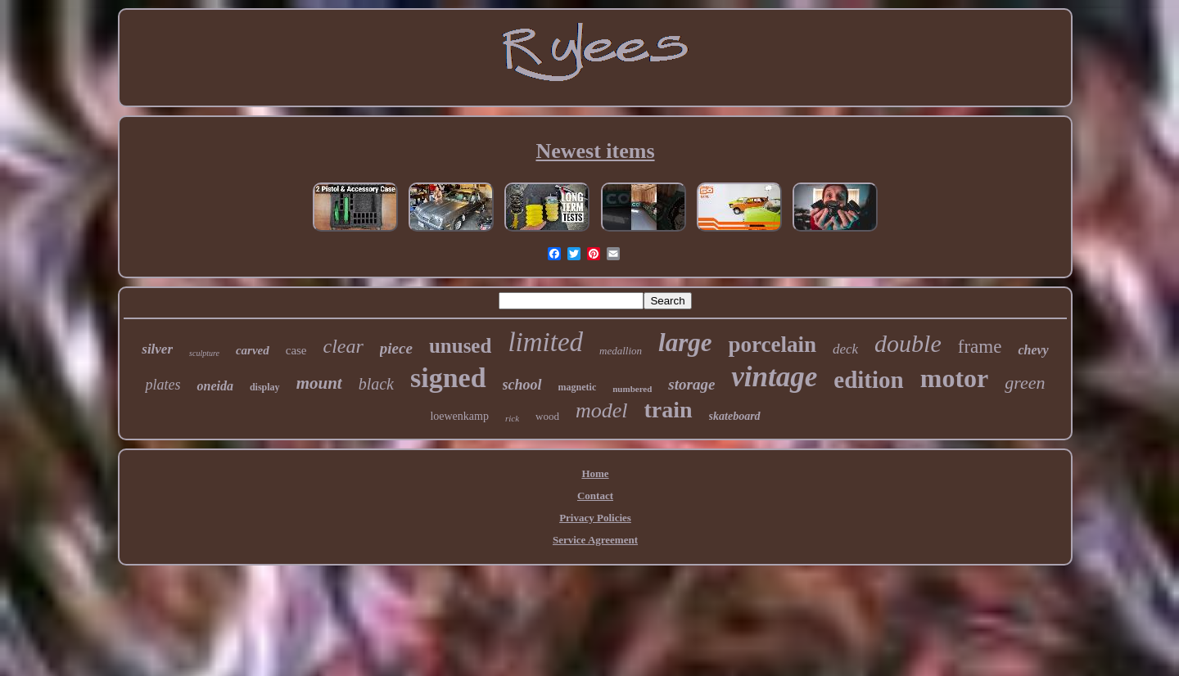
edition (868, 380)
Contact (595, 495)
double (908, 343)
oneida (214, 386)
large (684, 342)
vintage (774, 377)
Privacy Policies (595, 518)
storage (691, 384)
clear (343, 346)
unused (460, 346)
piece (396, 348)
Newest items (594, 151)
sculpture (204, 353)
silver (157, 349)
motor (954, 378)
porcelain (772, 344)
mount (319, 383)
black (376, 384)
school (522, 384)
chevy (1033, 350)
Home (594, 473)
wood (547, 416)
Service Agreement (595, 540)
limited (545, 342)
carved (252, 350)
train (668, 409)
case (296, 350)
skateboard (735, 416)
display (265, 387)
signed (448, 378)
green (1025, 382)
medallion (620, 351)
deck (845, 349)
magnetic (577, 387)
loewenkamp (459, 416)
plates (162, 384)
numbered (632, 389)
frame (980, 346)
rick (512, 418)
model (602, 410)
